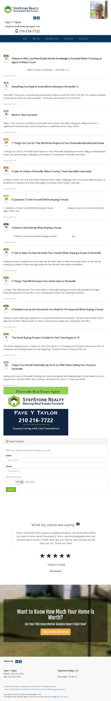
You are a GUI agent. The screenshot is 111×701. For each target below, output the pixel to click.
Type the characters (14, 477)
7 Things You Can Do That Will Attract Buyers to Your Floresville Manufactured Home (58, 143)
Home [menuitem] (25, 38)
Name (9, 455)
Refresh (29, 482)
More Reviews (55, 571)
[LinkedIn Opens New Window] (34, 17)
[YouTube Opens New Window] (38, 17)
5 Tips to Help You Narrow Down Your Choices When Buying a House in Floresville (56, 253)
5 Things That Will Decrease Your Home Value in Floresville (44, 281)
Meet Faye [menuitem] (36, 38)
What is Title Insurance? (25, 114)
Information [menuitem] (68, 38)
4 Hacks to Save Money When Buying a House (36, 227)
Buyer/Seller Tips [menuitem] (52, 38)
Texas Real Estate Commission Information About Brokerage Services (34, 689)
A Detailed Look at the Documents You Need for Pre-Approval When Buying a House (57, 309)
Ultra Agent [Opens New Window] (64, 696)
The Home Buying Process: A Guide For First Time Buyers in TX (45, 337)
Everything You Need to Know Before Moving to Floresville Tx (45, 86)
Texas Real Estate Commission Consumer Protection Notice (30, 686)
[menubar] (55, 38)
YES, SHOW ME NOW (55, 632)
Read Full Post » (10, 75)
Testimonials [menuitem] (83, 38)
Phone (9, 466)
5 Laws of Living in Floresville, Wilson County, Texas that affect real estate (51, 171)
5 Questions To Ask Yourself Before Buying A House (40, 199)
